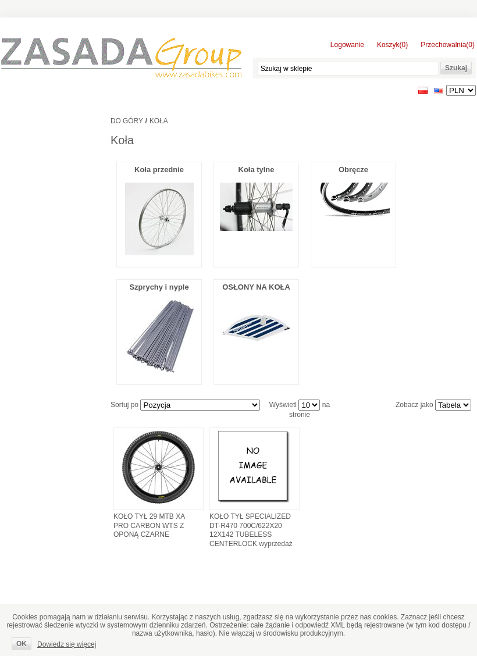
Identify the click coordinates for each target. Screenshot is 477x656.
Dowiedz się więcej (66, 644)
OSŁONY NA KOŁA (256, 287)
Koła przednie (159, 169)
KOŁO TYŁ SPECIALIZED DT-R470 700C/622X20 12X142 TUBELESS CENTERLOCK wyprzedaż (251, 530)
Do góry (127, 121)
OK (21, 644)
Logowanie (347, 45)
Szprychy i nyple (158, 287)
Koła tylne (256, 169)
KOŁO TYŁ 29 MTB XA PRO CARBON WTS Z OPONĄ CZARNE (149, 525)
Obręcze (353, 169)
